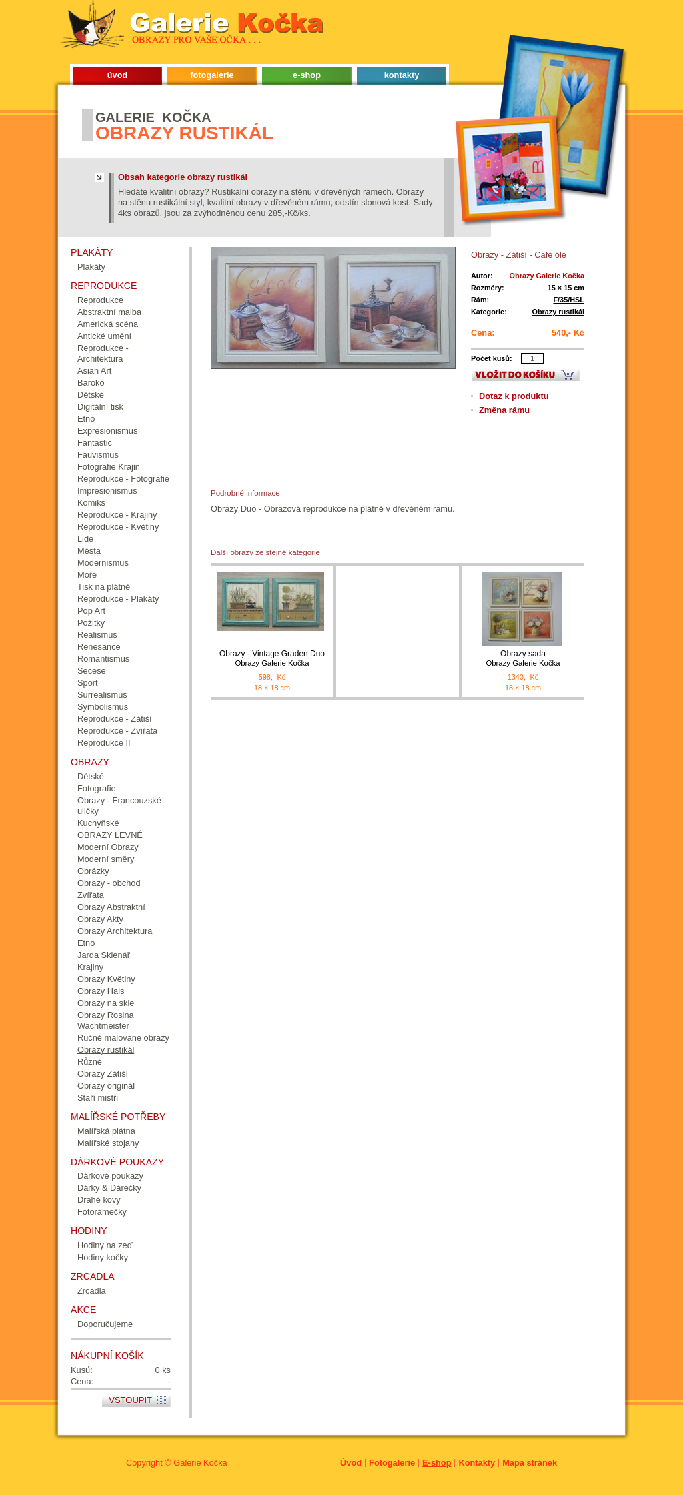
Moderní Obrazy (108, 847)
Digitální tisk (100, 407)
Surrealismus (102, 695)
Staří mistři (97, 1098)
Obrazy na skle (105, 1003)
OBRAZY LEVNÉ (110, 835)
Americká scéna (107, 324)
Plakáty (91, 267)
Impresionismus (107, 491)
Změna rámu (504, 410)
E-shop (436, 1463)
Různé (89, 1062)
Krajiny (90, 967)
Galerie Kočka (200, 1463)
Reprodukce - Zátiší (114, 719)
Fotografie (96, 788)
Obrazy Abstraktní (111, 907)
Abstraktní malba (109, 312)
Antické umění (104, 336)
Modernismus (103, 563)
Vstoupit (130, 1400)
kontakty (402, 75)
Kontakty (476, 1463)
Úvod (351, 1463)
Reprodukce (100, 300)
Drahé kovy (99, 1200)
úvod (117, 75)
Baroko (91, 383)
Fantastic (94, 443)
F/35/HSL (568, 300)
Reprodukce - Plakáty (118, 599)
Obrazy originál (106, 1086)
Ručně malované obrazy (123, 1038)
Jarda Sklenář (103, 955)
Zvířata (90, 895)
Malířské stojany (108, 1143)
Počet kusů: (491, 358)
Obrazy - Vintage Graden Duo (272, 658)
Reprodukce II (104, 743)
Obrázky (93, 871)
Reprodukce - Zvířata (117, 731)
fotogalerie (211, 75)
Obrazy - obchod (109, 883)
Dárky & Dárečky (109, 1188)
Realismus (97, 635)
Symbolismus (102, 707)
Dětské (90, 395)
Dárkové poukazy (110, 1176)
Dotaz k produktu (514, 396)
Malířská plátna (106, 1131)
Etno (86, 419)
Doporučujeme (105, 1324)
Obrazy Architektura (114, 931)
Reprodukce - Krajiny (117, 515)
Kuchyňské (98, 823)
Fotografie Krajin (108, 467)
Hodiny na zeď (105, 1245)
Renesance (99, 647)
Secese (91, 671)
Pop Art (91, 611)
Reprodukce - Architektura (103, 353)
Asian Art (94, 371)
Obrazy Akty (100, 919)
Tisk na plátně (103, 587)
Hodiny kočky (102, 1257)
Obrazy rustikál (558, 312)
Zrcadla (91, 1291)
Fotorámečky (102, 1212)
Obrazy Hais (100, 991)
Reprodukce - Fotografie (123, 479)
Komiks (91, 503)
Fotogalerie (392, 1463)
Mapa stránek (529, 1463)
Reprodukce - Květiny (118, 527)
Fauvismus (98, 455)
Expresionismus (107, 431)
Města (89, 551)
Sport (87, 683)
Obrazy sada (523, 658)
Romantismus (103, 659)
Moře (87, 575)
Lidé (85, 539)
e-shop (307, 75)
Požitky (91, 623)
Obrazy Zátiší (102, 1074)
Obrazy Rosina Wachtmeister (105, 1020)
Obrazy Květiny (106, 979)
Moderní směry (105, 859)
